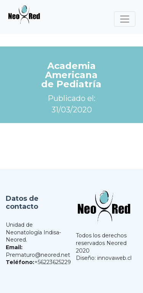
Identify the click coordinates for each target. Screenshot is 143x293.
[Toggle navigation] (124, 19)
